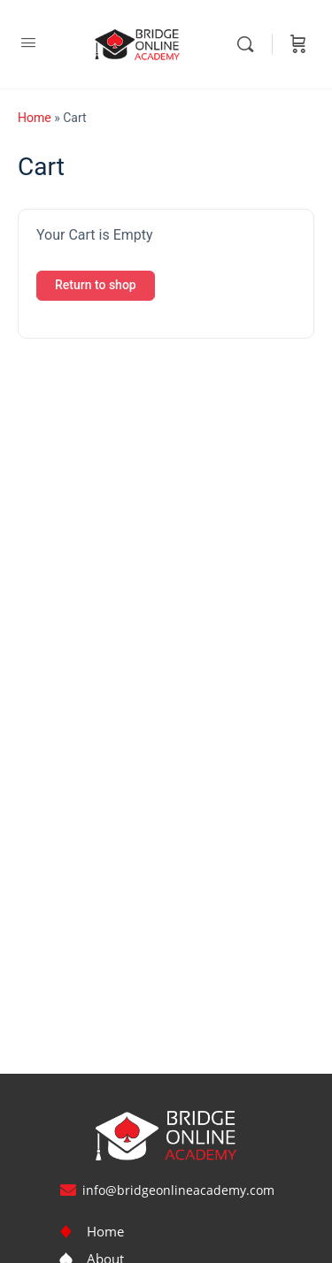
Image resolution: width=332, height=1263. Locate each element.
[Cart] (298, 44)
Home (34, 118)
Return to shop (95, 285)
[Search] (250, 44)
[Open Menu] (28, 42)
